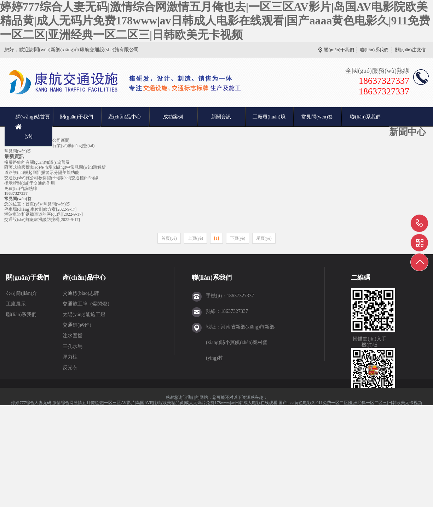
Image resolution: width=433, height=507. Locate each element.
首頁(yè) (33, 204)
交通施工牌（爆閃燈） (87, 304)
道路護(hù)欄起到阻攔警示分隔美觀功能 (41, 172)
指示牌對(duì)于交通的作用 (29, 183)
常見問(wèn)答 (317, 117)
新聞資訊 (221, 117)
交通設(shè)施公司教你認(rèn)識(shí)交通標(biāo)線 (51, 177)
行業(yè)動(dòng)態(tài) (73, 145)
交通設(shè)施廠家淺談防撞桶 (31, 219)
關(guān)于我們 (339, 49)
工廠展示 (16, 304)
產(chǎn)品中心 (125, 117)
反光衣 (70, 367)
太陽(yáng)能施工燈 (84, 314)
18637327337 (419, 223)
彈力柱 (70, 357)
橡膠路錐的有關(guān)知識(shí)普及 (37, 162)
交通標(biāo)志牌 (81, 293)
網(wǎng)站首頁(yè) (33, 126)
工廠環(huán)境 (269, 117)
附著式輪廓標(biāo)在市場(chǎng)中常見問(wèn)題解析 (55, 167)
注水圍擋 (72, 335)
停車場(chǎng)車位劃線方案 (30, 209)
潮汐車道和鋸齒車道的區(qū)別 (33, 214)
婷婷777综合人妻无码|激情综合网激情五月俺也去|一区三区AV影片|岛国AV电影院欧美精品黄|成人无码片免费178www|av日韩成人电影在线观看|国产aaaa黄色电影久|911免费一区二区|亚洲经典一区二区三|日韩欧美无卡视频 (215, 20)
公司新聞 (60, 140)
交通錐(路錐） (78, 325)
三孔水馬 (72, 346)
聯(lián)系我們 (374, 49)
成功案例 (173, 117)
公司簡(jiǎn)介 (21, 293)
